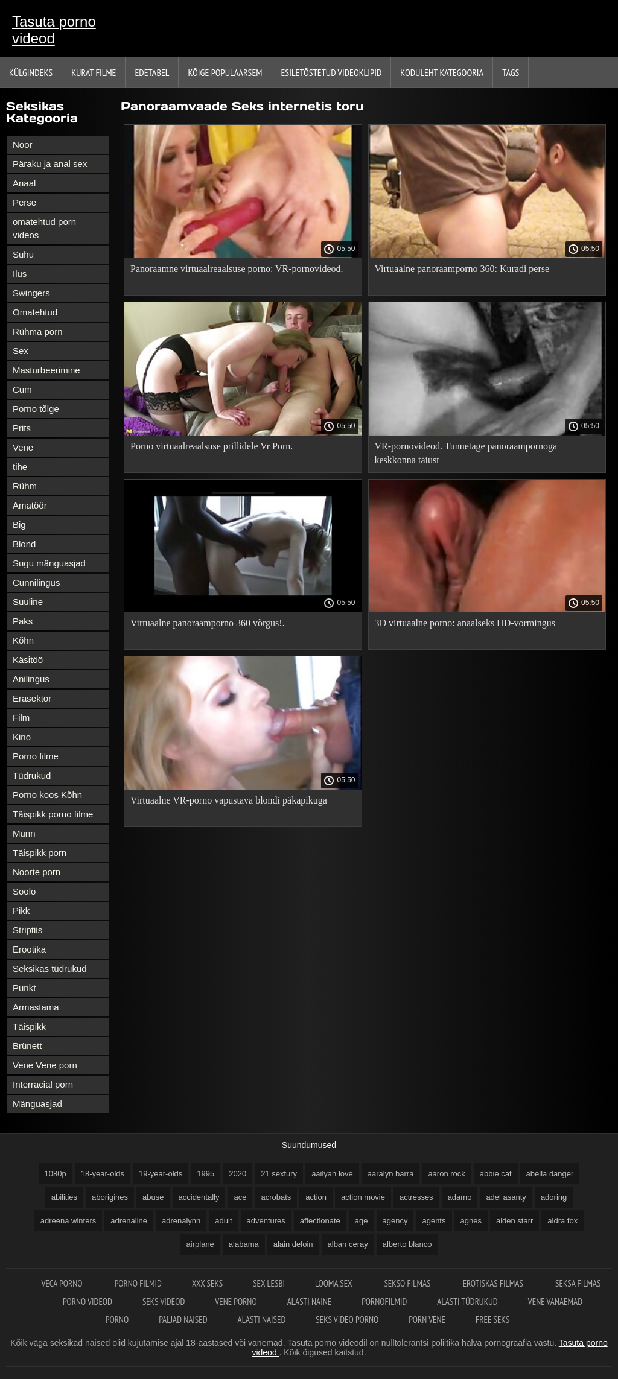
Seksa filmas (577, 1283)
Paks (23, 621)
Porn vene (427, 1319)
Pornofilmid (384, 1301)
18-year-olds (102, 1173)
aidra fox (562, 1220)
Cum (22, 389)
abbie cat (496, 1173)
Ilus (20, 273)
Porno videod (87, 1301)
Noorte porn (36, 872)
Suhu (23, 254)
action (316, 1197)
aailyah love (332, 1173)
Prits (22, 428)
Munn (24, 833)
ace (240, 1197)
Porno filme (36, 756)
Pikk (21, 910)
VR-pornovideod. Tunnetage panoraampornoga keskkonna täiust (466, 453)
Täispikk (29, 1026)
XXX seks (207, 1283)
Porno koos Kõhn (47, 795)
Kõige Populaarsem (225, 72)
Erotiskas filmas (494, 1283)
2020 (237, 1173)
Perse (24, 202)
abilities (64, 1197)
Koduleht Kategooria (441, 72)
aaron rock (446, 1173)
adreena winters (68, 1220)
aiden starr (514, 1220)
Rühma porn (38, 331)
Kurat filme (93, 72)
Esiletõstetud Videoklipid (331, 72)
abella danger (550, 1173)
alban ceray (348, 1244)
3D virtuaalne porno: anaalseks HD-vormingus (465, 623)
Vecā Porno (62, 1283)
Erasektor (32, 698)
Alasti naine (309, 1301)
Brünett (27, 1046)
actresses (416, 1197)
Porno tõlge (36, 409)
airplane (200, 1244)
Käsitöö (28, 660)
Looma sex (334, 1283)
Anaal (24, 183)
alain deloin (293, 1244)
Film (21, 717)
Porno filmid (138, 1283)
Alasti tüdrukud (467, 1301)
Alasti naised (262, 1319)
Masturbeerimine (46, 370)
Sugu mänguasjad (49, 563)
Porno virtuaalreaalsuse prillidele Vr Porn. (211, 446)
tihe (20, 466)
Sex (20, 351)
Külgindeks (31, 72)
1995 (205, 1173)
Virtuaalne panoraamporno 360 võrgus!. (207, 623)
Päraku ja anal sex (50, 164)
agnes (471, 1220)
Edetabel (152, 72)
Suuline (28, 602)
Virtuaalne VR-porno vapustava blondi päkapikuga (228, 800)
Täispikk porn (39, 853)
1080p (55, 1173)
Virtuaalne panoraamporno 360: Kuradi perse (462, 269)
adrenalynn (181, 1220)
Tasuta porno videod (54, 29)
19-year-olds (160, 1173)
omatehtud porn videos (44, 228)
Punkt (24, 988)
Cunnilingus (36, 582)
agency (395, 1220)
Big (19, 524)
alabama (244, 1244)
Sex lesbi (269, 1283)
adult (223, 1220)
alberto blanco (407, 1244)
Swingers (31, 293)
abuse (153, 1197)
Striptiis (27, 930)
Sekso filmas (408, 1283)
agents (433, 1220)
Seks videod (163, 1301)
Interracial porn (43, 1084)
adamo (460, 1197)
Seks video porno (347, 1319)
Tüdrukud (32, 775)
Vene (23, 447)
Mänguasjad (37, 1103)
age (361, 1220)
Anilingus (31, 679)
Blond (24, 544)
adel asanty (506, 1197)
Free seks (492, 1319)
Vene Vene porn (45, 1065)
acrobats (276, 1197)
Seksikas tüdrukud (50, 968)
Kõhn (23, 640)
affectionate (320, 1220)
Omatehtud (35, 312)
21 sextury (279, 1173)
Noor (23, 144)
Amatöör (30, 505)
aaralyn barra (391, 1173)
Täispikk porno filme (53, 814)
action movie (363, 1197)
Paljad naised (183, 1319)
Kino (22, 737)
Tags (510, 72)
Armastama (36, 1007)
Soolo (24, 891)
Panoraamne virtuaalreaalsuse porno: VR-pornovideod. (236, 269)
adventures (266, 1220)
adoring (554, 1197)
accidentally (199, 1197)
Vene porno (235, 1301)
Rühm (25, 486)
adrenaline (128, 1220)
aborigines (110, 1197)
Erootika (29, 949)
